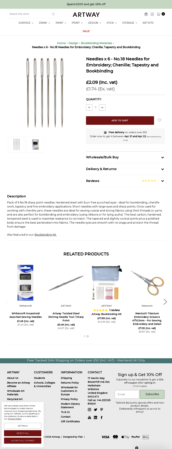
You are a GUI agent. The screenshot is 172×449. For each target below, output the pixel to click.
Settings (23, 426)
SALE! (86, 31)
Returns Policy (70, 382)
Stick (112, 22)
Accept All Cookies (22, 440)
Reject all (23, 433)
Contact (65, 416)
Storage (129, 22)
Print (77, 22)
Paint (61, 22)
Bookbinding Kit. (46, 234)
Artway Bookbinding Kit (107, 314)
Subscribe (152, 394)
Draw (44, 22)
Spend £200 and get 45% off (86, 4)
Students (39, 378)
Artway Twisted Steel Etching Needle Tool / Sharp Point (66, 317)
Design (94, 22)
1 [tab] (84, 336)
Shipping (66, 378)
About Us (12, 378)
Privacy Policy (69, 399)
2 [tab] (88, 336)
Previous (7, 301)
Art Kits (148, 22)
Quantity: (93, 99)
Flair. (80, 436)
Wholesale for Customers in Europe (69, 391)
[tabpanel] (25, 296)
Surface (26, 22)
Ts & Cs (65, 412)
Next (165, 301)
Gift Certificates (70, 421)
